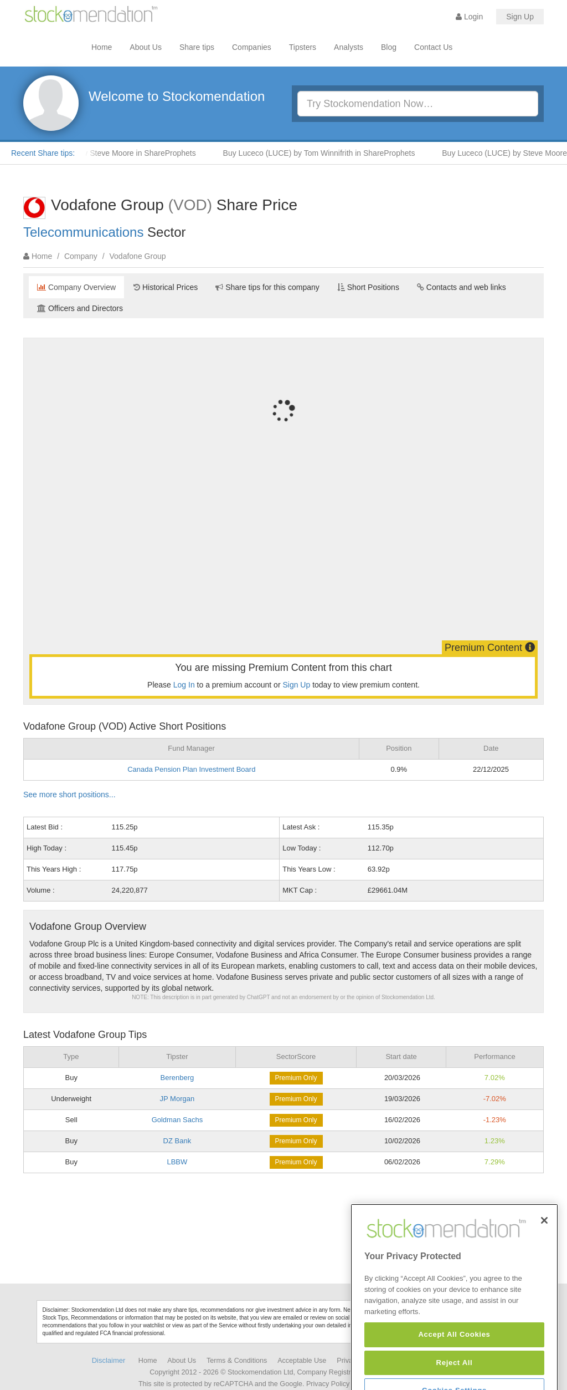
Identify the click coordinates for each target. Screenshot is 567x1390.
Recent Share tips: (43, 153)
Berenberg (177, 1077)
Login (469, 16)
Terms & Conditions (237, 1360)
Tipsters (302, 47)
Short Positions (368, 287)
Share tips (196, 47)
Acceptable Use (301, 1360)
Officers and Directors (80, 308)
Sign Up (520, 16)
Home (101, 47)
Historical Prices (165, 287)
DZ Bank (177, 1141)
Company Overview (76, 287)
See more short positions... (69, 794)
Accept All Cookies (454, 1371)
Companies (251, 47)
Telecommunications (83, 232)
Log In (184, 684)
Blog (388, 47)
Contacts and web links (461, 287)
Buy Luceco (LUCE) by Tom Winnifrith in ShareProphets (327, 153)
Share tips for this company (267, 287)
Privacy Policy (327, 1384)
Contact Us (433, 47)
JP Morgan (177, 1098)
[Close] (544, 1257)
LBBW (177, 1162)
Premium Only (296, 1078)
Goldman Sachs (177, 1120)
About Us (146, 47)
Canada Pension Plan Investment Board (191, 769)
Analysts (348, 47)
